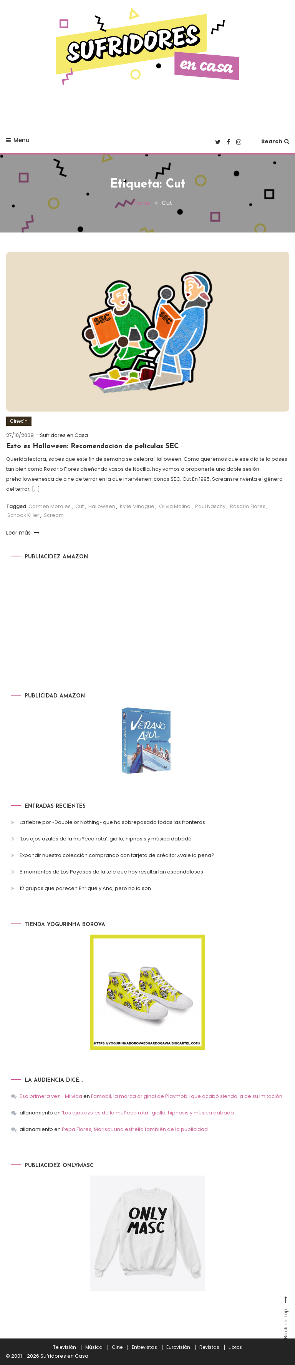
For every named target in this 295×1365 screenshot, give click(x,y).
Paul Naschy (210, 506)
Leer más (23, 532)
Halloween (101, 506)
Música (94, 1347)
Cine (117, 1347)
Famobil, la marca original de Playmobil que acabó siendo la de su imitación (186, 1096)
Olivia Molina (175, 506)
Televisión (64, 1347)
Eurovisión (178, 1347)
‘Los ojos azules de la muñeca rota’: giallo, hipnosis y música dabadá (106, 838)
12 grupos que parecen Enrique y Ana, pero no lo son (85, 888)
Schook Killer (23, 515)
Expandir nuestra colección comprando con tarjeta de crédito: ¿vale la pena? (117, 855)
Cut (79, 506)
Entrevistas (144, 1347)
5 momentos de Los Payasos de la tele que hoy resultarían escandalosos (111, 871)
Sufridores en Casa (64, 435)
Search (275, 141)
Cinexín (19, 421)
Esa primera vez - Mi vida (51, 1096)
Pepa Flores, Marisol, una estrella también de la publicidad (135, 1129)
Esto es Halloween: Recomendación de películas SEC (92, 446)
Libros (235, 1347)
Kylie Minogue (137, 506)
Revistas (209, 1347)
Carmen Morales (49, 506)
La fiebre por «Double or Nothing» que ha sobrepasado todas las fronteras (112, 822)
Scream (54, 515)
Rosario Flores (247, 506)
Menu (18, 140)
